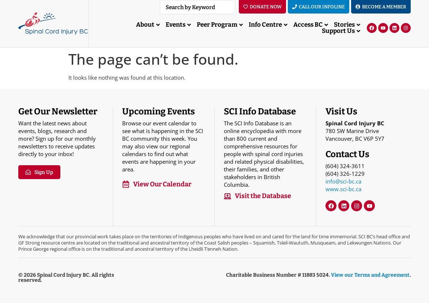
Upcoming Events (158, 111)
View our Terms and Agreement (370, 275)
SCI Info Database (260, 111)
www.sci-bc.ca (343, 189)
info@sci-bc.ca (343, 181)
